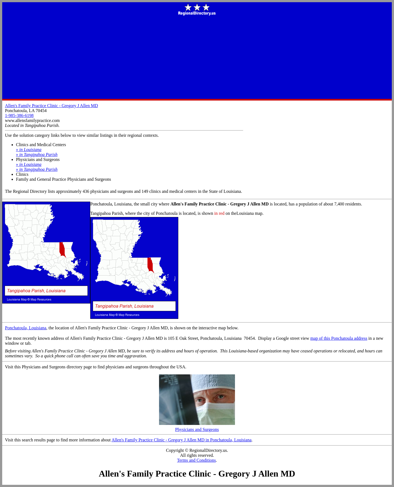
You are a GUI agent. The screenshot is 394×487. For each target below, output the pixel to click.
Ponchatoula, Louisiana (25, 327)
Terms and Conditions (196, 460)
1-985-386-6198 (19, 115)
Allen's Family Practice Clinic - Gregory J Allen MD (51, 105)
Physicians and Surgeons (197, 427)
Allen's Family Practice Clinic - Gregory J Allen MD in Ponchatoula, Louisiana (181, 440)
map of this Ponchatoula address (338, 338)
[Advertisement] (197, 57)
